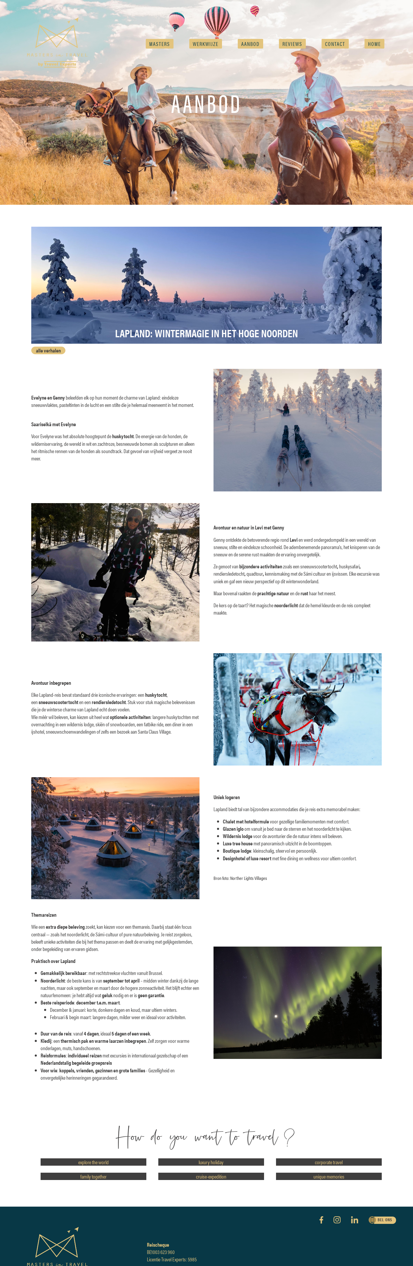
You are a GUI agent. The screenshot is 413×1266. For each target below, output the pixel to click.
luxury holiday (211, 1162)
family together (93, 1176)
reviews (292, 43)
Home (374, 43)
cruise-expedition (211, 1176)
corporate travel (329, 1162)
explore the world (93, 1162)
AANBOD (250, 43)
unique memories (328, 1176)
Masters (159, 43)
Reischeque (158, 1244)
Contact (335, 43)
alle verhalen (48, 350)
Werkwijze (205, 43)
